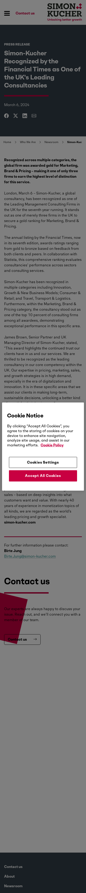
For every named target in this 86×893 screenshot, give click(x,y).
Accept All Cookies (43, 475)
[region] (43, 446)
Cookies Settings (43, 462)
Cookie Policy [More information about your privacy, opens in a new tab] (52, 445)
